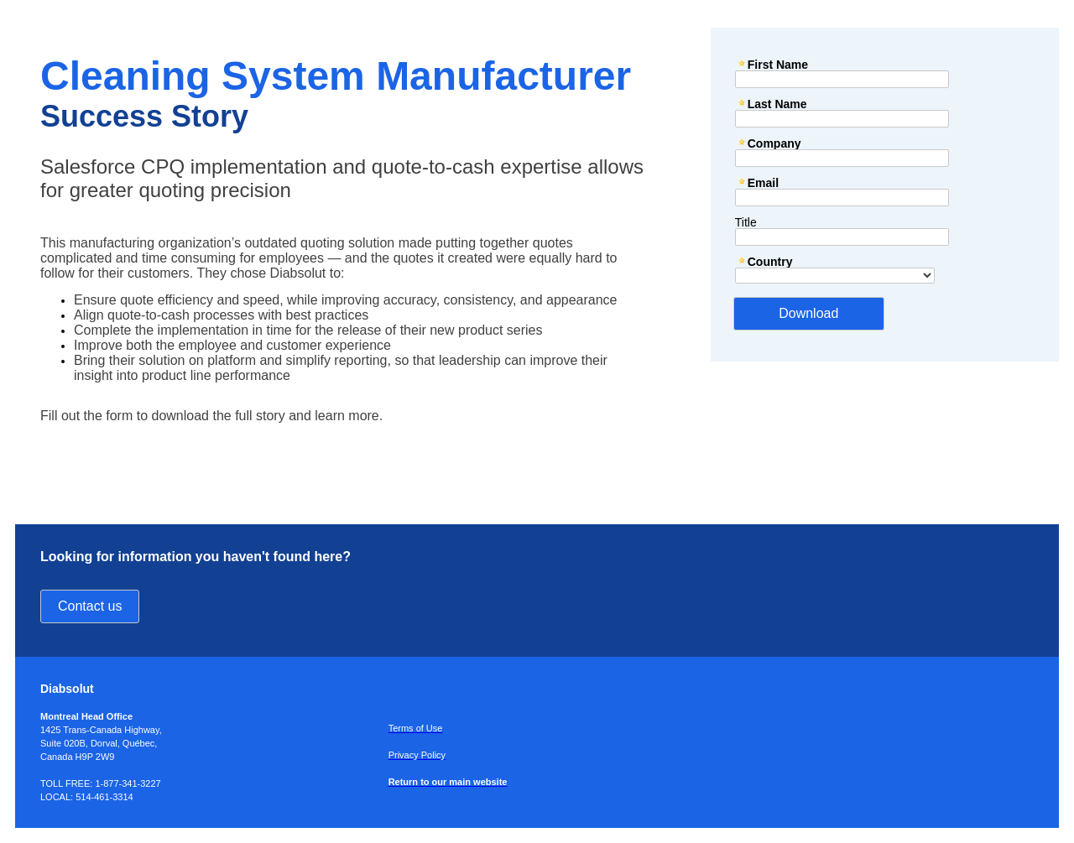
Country (770, 261)
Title (746, 222)
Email (763, 182)
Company (774, 143)
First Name (778, 64)
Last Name (777, 103)
